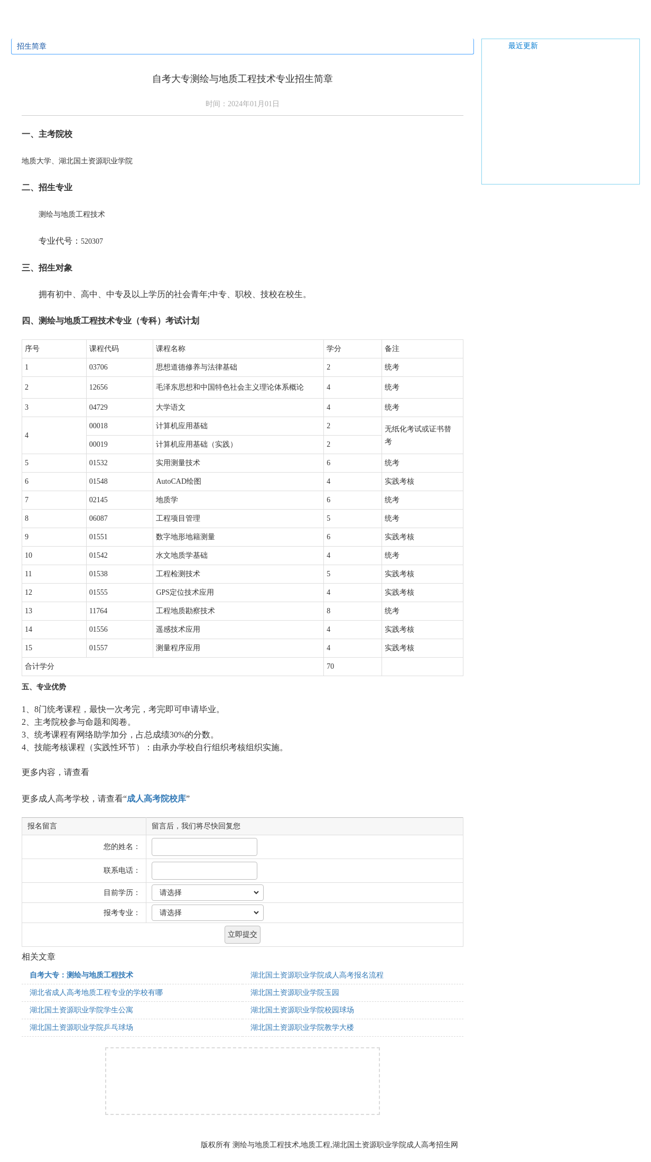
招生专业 (140, 27)
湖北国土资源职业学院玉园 (294, 993)
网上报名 (405, 27)
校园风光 (352, 27)
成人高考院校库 (156, 798)
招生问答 (193, 27)
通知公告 (246, 27)
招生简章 (88, 27)
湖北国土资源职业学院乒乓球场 (81, 1027)
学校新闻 (299, 27)
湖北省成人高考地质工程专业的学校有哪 (96, 993)
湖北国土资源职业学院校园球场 (302, 1010)
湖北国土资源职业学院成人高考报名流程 (317, 975)
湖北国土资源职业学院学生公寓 (81, 1010)
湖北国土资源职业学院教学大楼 (302, 1027)
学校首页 (35, 27)
